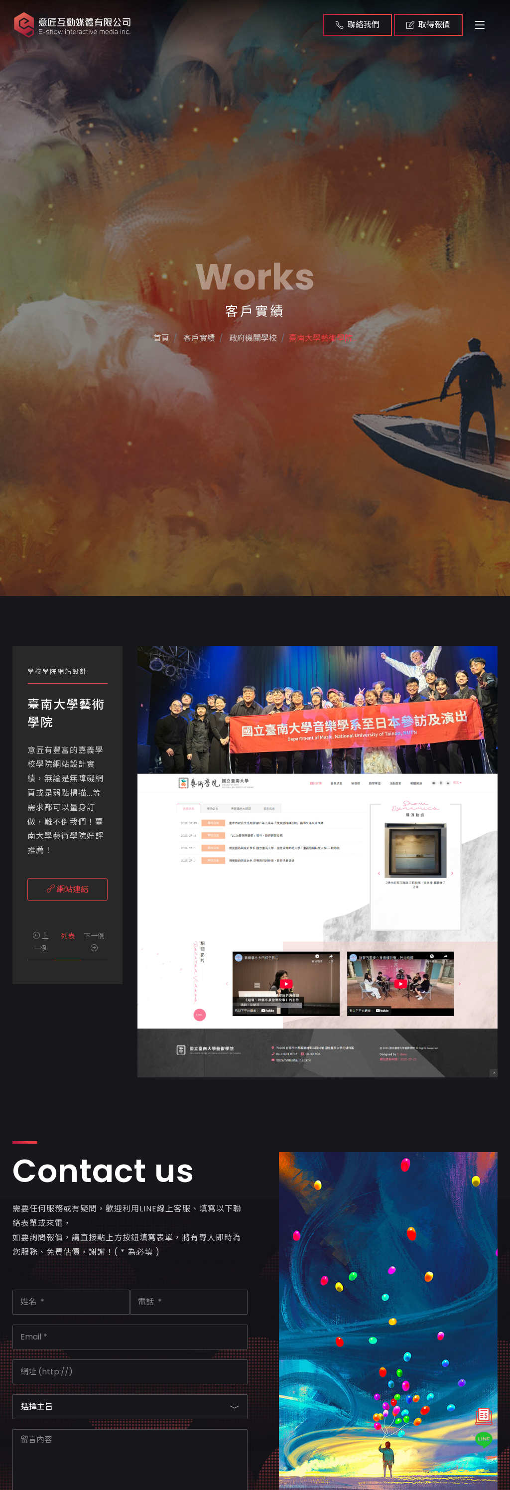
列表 (68, 936)
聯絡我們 (358, 24)
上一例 (41, 942)
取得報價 (428, 24)
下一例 (94, 941)
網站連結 (68, 889)
